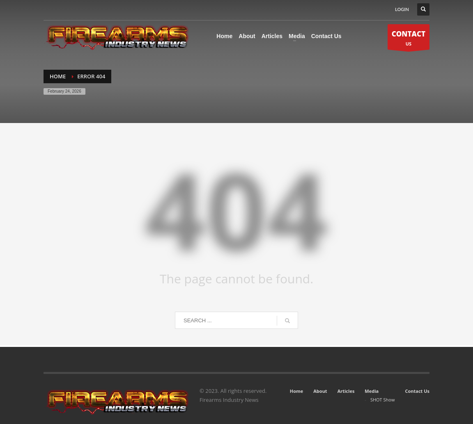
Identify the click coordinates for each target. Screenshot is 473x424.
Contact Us (417, 391)
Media (372, 391)
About (320, 391)
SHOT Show (382, 400)
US (408, 39)
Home (296, 391)
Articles (346, 391)
